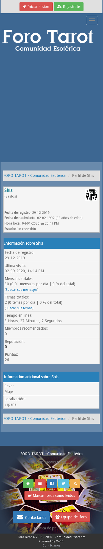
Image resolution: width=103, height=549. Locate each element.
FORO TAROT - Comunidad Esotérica (34, 175)
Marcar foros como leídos (51, 495)
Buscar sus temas (19, 308)
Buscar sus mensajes (21, 290)
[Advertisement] (51, 107)
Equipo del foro (71, 517)
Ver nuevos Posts (51, 462)
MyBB (59, 541)
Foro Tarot (25, 537)
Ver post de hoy (51, 470)
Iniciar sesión (36, 6)
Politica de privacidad (51, 528)
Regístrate (68, 6)
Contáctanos (31, 517)
